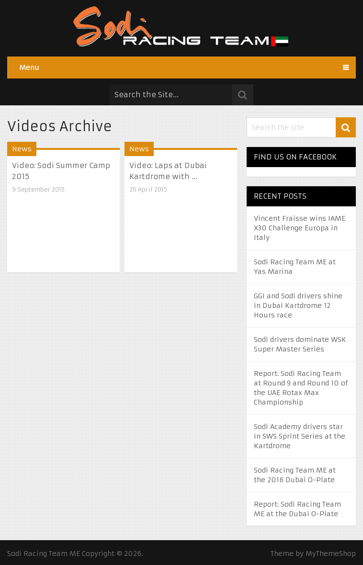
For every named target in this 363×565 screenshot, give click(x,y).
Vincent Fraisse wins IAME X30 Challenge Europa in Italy (299, 228)
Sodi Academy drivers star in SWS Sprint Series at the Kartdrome (299, 436)
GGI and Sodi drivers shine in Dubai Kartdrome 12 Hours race (298, 305)
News (22, 149)
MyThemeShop (331, 553)
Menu (29, 67)
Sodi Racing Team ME (43, 553)
